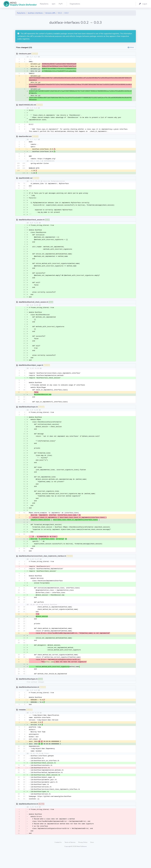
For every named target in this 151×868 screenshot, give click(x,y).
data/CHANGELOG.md (27, 105)
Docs (92, 860)
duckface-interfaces (35, 13)
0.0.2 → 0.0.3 (63, 13)
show (132, 47)
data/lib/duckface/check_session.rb (32, 222)
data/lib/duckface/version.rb (29, 701)
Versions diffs (50, 13)
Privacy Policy (83, 860)
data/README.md (25, 180)
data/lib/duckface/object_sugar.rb (31, 371)
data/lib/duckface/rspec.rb (28, 414)
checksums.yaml (25, 54)
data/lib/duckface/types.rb (28, 693)
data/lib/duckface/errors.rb (28, 820)
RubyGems (21, 13)
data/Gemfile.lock (25, 137)
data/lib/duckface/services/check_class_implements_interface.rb (42, 567)
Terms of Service (70, 860)
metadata (22, 724)
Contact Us (58, 860)
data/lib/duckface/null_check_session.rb (33, 307)
